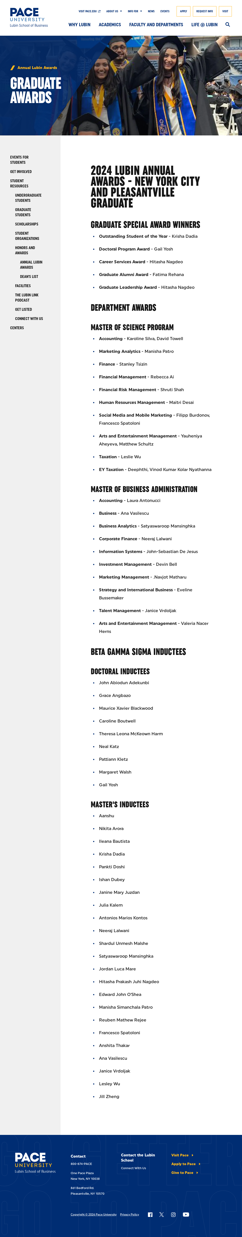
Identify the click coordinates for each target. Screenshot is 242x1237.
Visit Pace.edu (88, 11)
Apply (183, 11)
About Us (112, 11)
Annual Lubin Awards (37, 68)
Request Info (204, 11)
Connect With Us (133, 1168)
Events (164, 11)
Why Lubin (80, 24)
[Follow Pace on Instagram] (173, 1214)
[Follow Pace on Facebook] (150, 1214)
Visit (225, 11)
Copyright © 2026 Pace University (94, 1214)
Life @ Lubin (204, 24)
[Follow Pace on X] (161, 1214)
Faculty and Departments (156, 24)
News (151, 11)
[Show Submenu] (120, 11)
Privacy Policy (129, 1214)
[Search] (228, 24)
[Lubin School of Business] (33, 17)
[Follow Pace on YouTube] (186, 1214)
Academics (110, 24)
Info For (133, 11)
